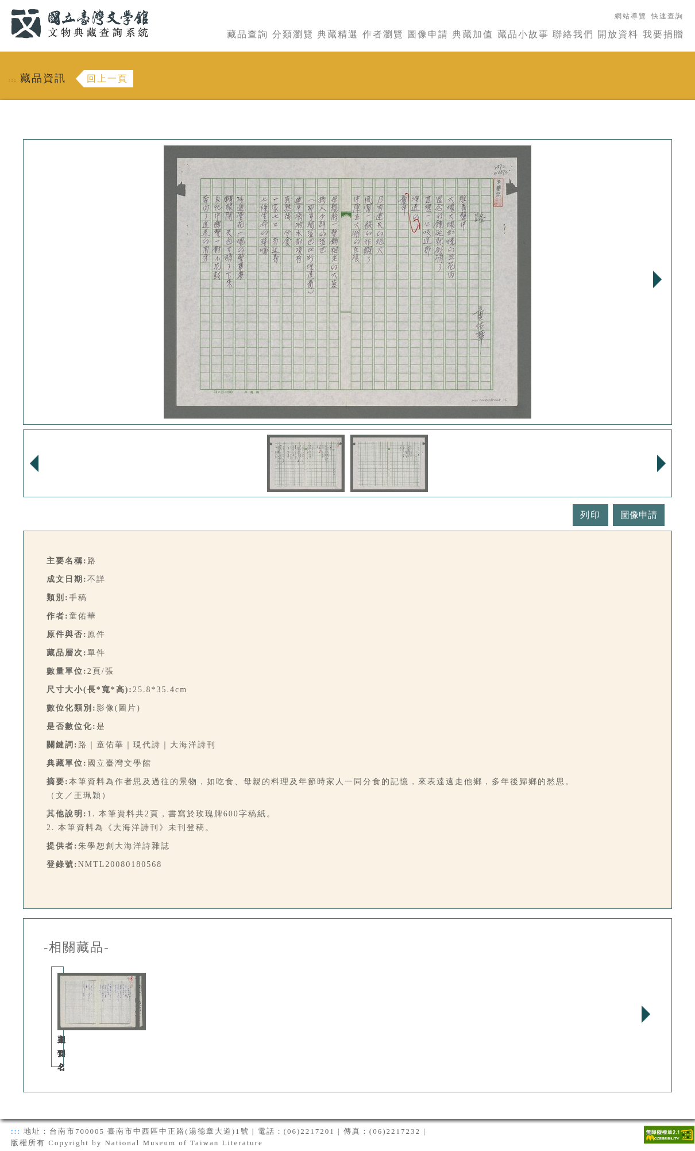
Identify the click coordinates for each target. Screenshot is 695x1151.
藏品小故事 (523, 34)
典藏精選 (337, 34)
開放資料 (618, 34)
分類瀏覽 (293, 34)
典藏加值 (472, 34)
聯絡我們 (573, 34)
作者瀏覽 (383, 34)
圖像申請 (428, 34)
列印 (590, 515)
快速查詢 (667, 16)
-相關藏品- (77, 947)
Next (657, 279)
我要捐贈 (663, 34)
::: (4, 6)
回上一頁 (107, 78)
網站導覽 (631, 16)
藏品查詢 (247, 34)
